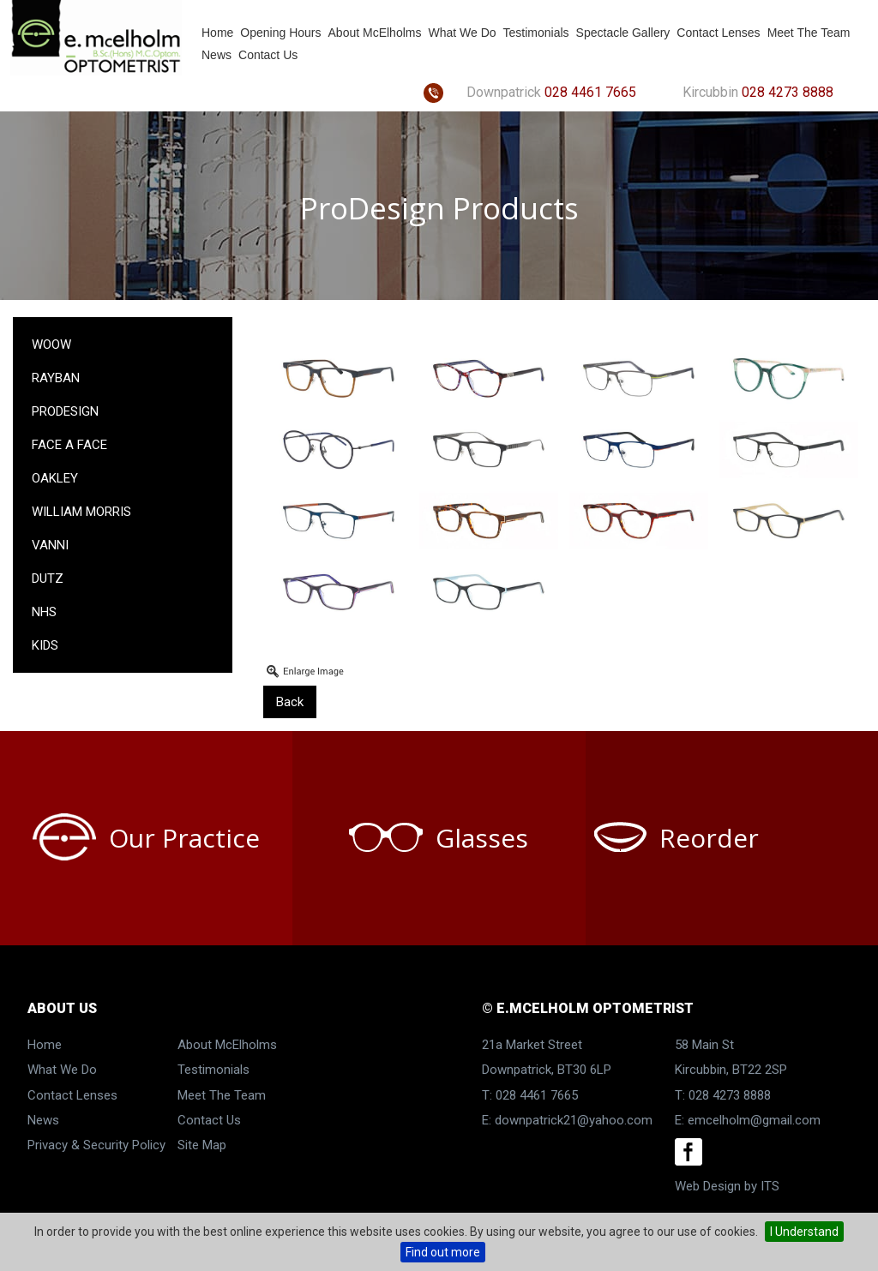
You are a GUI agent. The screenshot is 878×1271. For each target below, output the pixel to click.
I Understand (804, 1231)
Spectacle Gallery (623, 32)
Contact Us (268, 55)
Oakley (55, 478)
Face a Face (69, 445)
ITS (770, 1186)
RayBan (56, 378)
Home (217, 32)
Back (290, 702)
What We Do (462, 32)
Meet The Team (809, 32)
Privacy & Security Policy (96, 1145)
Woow (51, 344)
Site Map (201, 1145)
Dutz (47, 578)
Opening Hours (280, 32)
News (216, 55)
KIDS (45, 645)
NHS (44, 612)
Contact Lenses (718, 32)
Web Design (708, 1186)
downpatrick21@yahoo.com (573, 1120)
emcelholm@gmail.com (754, 1120)
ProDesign (65, 411)
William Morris (81, 511)
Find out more (443, 1252)
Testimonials (536, 32)
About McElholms (375, 32)
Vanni (50, 545)
